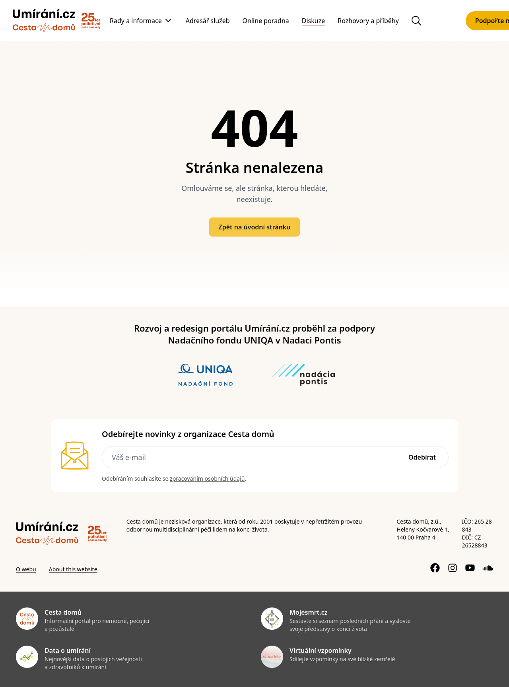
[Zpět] (44, 21)
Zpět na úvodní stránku (255, 227)
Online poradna (266, 20)
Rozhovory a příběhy (368, 20)
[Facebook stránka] (435, 567)
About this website (73, 569)
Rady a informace (136, 20)
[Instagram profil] (452, 567)
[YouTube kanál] (470, 567)
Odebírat (422, 457)
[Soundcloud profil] (487, 567)
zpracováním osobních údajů (207, 478)
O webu (26, 569)
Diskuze (313, 20)
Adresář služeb (208, 20)
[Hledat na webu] (416, 20)
